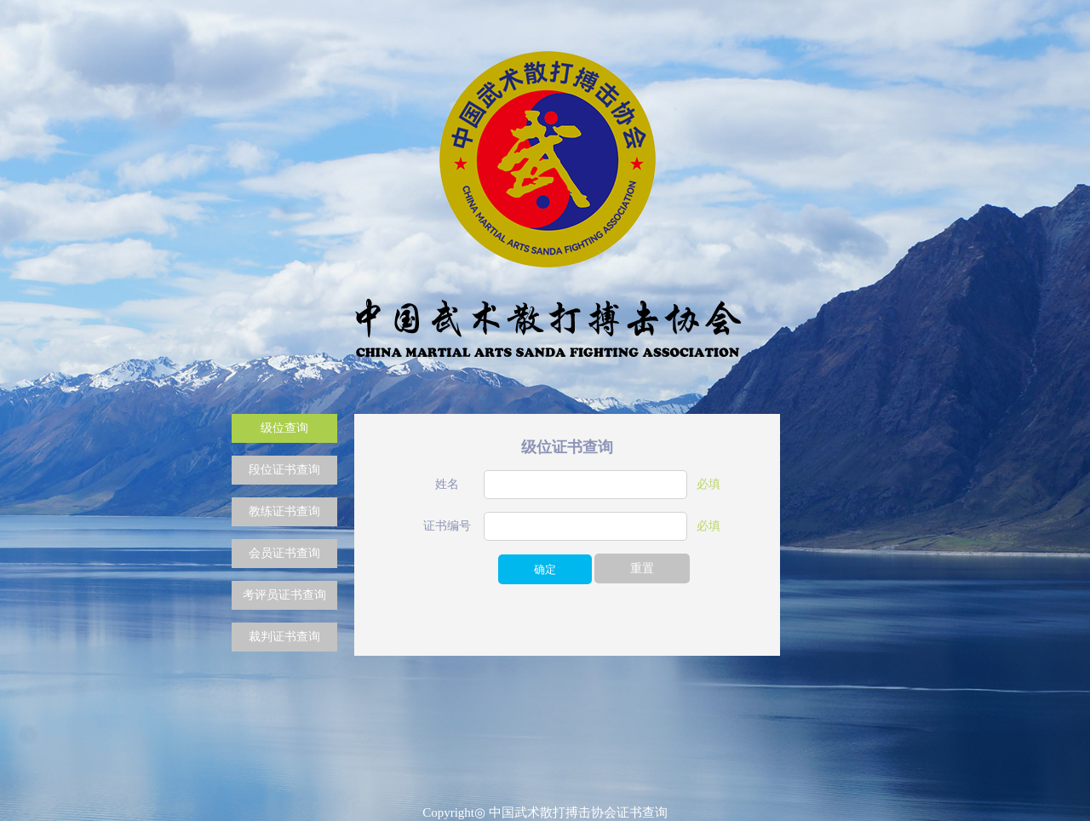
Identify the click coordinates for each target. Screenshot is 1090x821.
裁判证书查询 (284, 636)
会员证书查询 (284, 553)
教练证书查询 (284, 511)
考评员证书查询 (284, 594)
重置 (642, 568)
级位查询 (284, 428)
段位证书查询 (284, 469)
